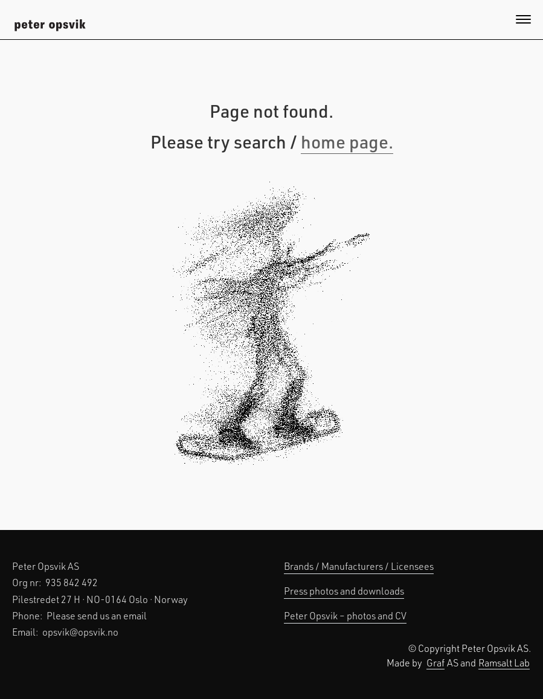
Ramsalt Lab (504, 662)
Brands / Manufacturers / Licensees (359, 566)
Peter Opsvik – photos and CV (345, 615)
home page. (347, 141)
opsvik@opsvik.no (80, 631)
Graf (435, 662)
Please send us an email (97, 615)
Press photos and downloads (344, 590)
